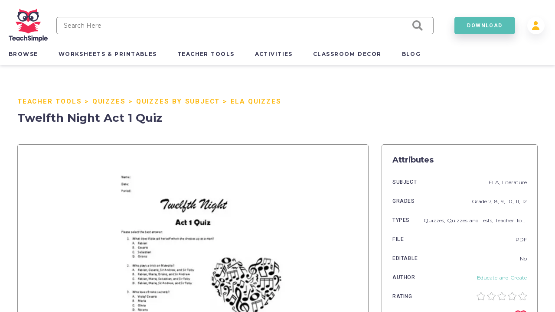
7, (491, 201)
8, (497, 201)
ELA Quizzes (256, 101)
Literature (514, 182)
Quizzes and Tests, (471, 220)
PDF (521, 239)
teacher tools (206, 54)
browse (23, 54)
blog (411, 54)
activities (274, 54)
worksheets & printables (108, 54)
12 (524, 201)
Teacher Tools (49, 101)
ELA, (495, 182)
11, (519, 201)
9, (504, 201)
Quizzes (109, 101)
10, (511, 201)
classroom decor (347, 54)
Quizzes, (435, 220)
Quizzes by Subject (178, 101)
